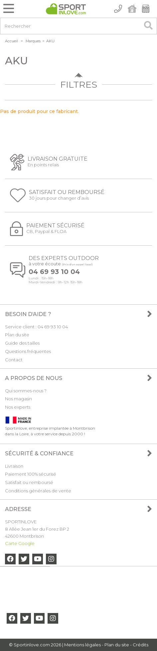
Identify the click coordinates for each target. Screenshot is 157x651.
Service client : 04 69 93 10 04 (36, 326)
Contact (14, 359)
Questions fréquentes (28, 351)
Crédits (140, 644)
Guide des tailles (22, 343)
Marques (33, 41)
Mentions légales (82, 644)
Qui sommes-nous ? (26, 390)
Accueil (11, 41)
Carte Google (20, 543)
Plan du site (17, 334)
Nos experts (17, 407)
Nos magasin (18, 398)
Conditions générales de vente (38, 490)
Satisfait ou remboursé (29, 482)
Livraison (14, 466)
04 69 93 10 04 (54, 272)
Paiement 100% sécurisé (30, 474)
